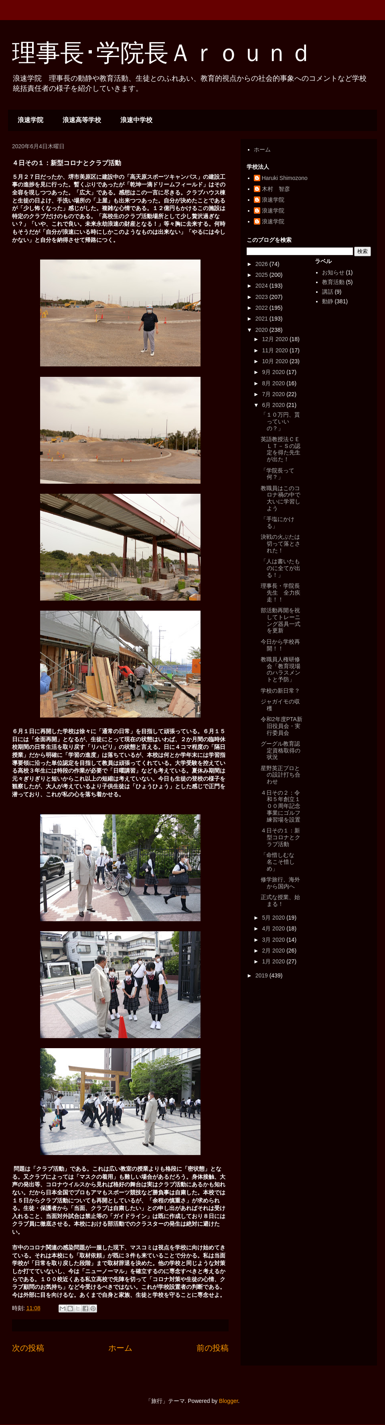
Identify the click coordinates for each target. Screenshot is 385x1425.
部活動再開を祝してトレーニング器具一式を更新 (280, 620)
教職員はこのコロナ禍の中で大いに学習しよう (280, 498)
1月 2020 (274, 961)
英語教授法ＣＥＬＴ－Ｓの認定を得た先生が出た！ (280, 449)
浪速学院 (30, 120)
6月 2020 (274, 405)
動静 (327, 301)
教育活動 (333, 282)
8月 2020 (274, 383)
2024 (262, 285)
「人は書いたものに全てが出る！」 (280, 568)
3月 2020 (274, 939)
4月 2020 (274, 928)
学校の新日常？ (280, 690)
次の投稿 (28, 1347)
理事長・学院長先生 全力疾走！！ (280, 593)
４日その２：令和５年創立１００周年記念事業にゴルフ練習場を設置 (280, 806)
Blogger (228, 1401)
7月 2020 (274, 394)
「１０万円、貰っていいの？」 (280, 421)
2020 (262, 330)
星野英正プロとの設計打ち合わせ (280, 775)
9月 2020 (274, 372)
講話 (327, 291)
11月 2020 (276, 350)
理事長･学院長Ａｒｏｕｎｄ (162, 52)
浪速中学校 (136, 120)
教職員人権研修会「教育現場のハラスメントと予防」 (280, 669)
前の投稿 (213, 1347)
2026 (262, 264)
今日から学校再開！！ (280, 645)
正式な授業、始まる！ (280, 900)
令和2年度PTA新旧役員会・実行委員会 (281, 726)
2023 (262, 297)
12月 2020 (276, 339)
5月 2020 (274, 917)
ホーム (120, 1347)
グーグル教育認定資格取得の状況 (280, 750)
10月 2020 (276, 361)
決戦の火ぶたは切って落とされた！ (280, 544)
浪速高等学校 (82, 120)
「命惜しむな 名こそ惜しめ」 (280, 862)
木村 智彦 (276, 189)
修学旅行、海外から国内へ (280, 882)
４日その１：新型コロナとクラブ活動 (280, 837)
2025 (262, 275)
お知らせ (333, 272)
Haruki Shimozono (285, 178)
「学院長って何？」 (277, 473)
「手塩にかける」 (277, 522)
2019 (262, 975)
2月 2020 (274, 950)
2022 (262, 308)
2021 (262, 318)
